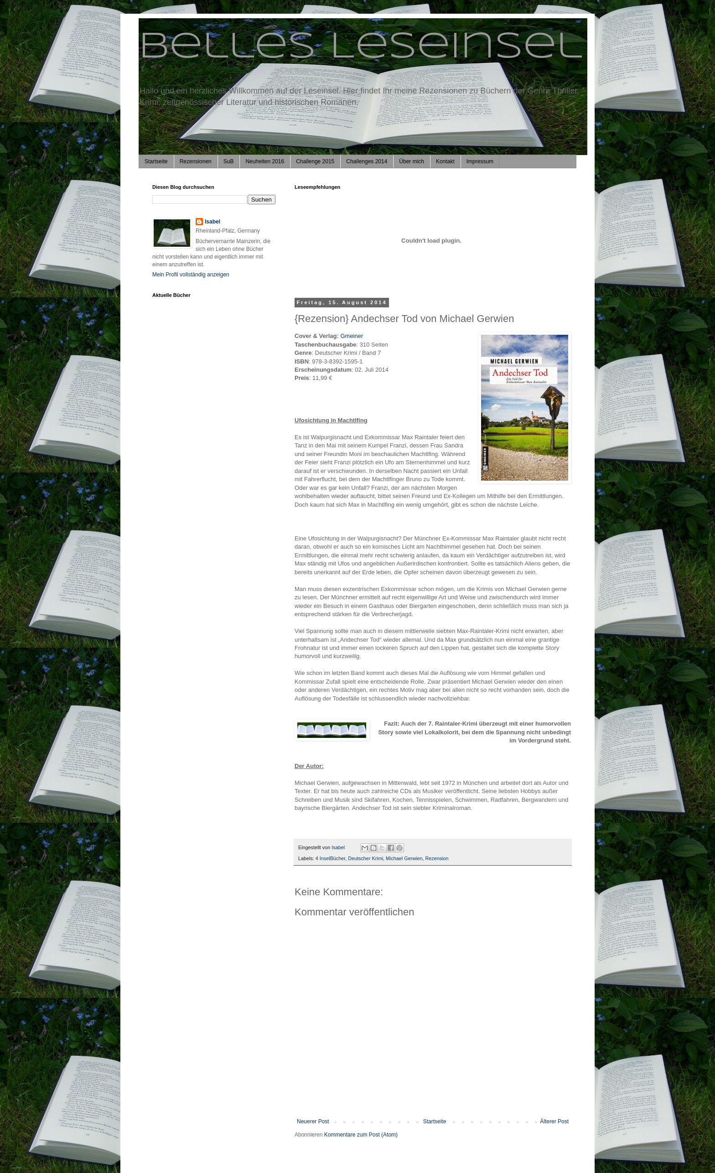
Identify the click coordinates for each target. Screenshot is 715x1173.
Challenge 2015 (315, 161)
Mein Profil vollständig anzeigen (190, 274)
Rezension (436, 858)
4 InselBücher (330, 858)
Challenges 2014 (366, 161)
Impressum (479, 161)
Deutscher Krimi (365, 858)
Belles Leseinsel (360, 47)
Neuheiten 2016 (264, 161)
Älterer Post (554, 1121)
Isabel (212, 221)
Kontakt (445, 161)
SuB (228, 161)
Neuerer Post (313, 1121)
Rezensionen (196, 161)
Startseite (156, 161)
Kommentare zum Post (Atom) (361, 1134)
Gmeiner (351, 335)
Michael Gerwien (404, 858)
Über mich (411, 161)
